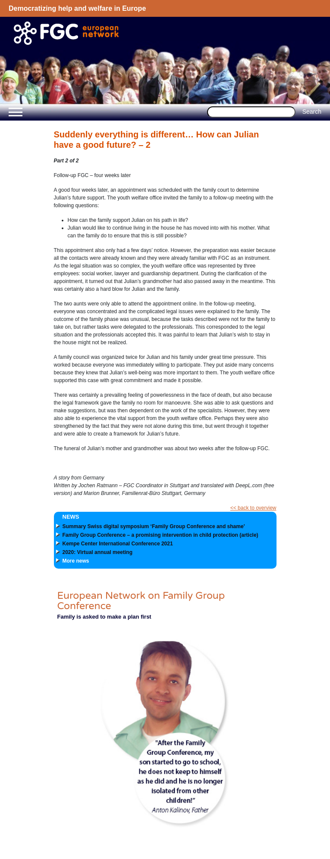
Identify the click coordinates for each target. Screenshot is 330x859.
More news (76, 561)
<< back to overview (253, 508)
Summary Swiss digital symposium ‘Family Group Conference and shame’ (154, 526)
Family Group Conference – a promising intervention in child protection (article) (160, 535)
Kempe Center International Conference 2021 (118, 544)
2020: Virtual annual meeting (98, 552)
